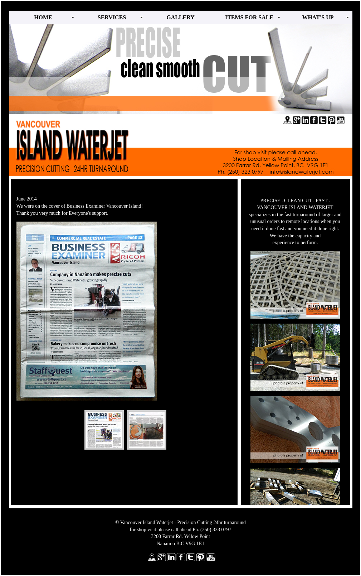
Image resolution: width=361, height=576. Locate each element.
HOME (43, 17)
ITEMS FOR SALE (249, 17)
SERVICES (112, 17)
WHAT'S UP (317, 17)
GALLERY (180, 17)
